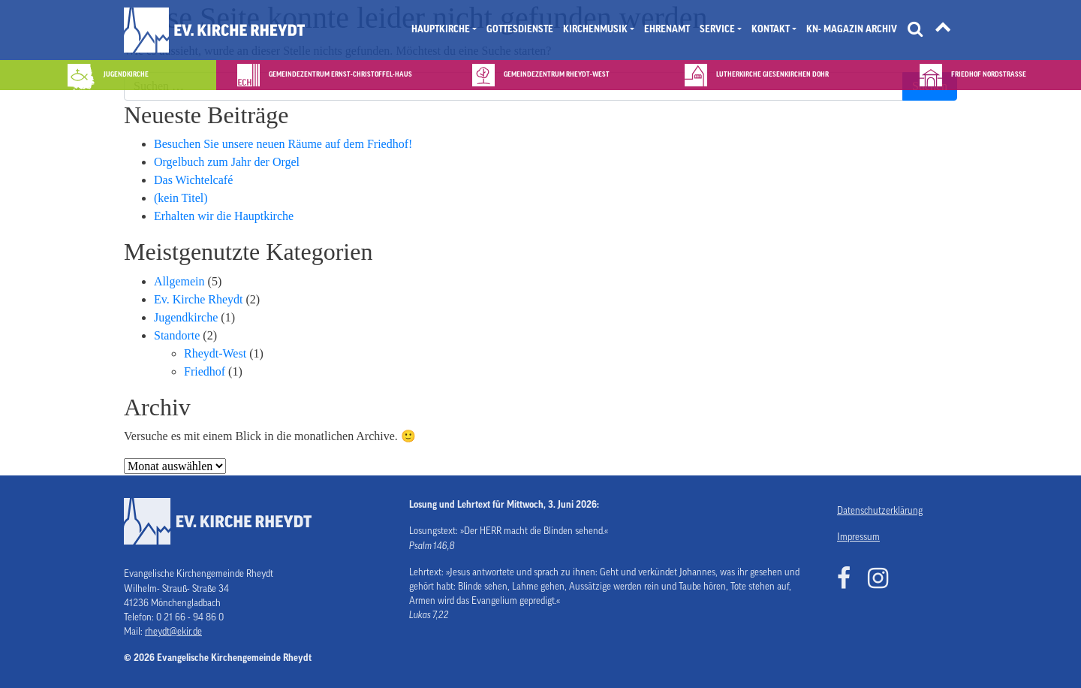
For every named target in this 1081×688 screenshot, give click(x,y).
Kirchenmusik (595, 29)
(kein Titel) (181, 198)
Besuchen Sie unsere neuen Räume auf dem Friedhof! (283, 143)
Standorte (177, 335)
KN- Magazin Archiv (851, 29)
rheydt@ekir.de (173, 631)
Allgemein (179, 281)
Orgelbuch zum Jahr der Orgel (227, 161)
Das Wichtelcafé (193, 180)
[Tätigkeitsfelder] (943, 30)
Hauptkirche (440, 29)
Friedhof (204, 371)
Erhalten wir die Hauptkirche (224, 216)
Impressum (858, 537)
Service (717, 29)
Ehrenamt (667, 29)
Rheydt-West (215, 353)
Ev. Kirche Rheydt (198, 299)
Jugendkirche (186, 317)
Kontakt (770, 29)
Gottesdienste (519, 29)
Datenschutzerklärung (880, 510)
